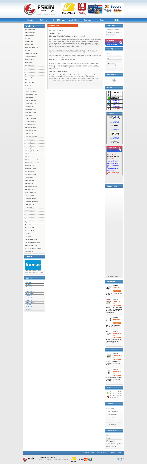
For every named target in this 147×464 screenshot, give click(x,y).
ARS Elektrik (28, 50)
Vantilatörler (28, 233)
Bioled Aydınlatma (29, 65)
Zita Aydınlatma (29, 251)
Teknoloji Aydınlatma (30, 230)
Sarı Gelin (28, 304)
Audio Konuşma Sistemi (31, 56)
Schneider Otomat (29, 210)
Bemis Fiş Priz (28, 62)
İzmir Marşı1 (29, 286)
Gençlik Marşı (29, 293)
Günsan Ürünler (29, 106)
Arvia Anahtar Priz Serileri (31, 53)
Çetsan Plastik (28, 74)
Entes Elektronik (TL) (30, 97)
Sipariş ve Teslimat (102, 452)
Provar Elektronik (29, 204)
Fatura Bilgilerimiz (113, 414)
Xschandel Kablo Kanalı (31, 245)
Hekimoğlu (28, 309)
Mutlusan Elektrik (29, 189)
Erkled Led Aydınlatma (30, 100)
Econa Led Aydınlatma (30, 77)
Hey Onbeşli (29, 306)
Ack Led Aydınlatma (30, 32)
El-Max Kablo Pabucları (31, 82)
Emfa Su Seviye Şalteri (31, 91)
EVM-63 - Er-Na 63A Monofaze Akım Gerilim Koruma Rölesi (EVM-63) (114, 379)
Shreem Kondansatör (30, 216)
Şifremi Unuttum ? (111, 66)
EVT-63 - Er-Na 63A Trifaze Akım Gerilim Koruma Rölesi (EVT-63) (113, 363)
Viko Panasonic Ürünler (31, 239)
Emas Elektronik (29, 88)
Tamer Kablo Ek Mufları (31, 227)
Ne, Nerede (111, 408)
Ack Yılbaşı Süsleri (30, 35)
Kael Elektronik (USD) (30, 174)
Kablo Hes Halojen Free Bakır (32, 159)
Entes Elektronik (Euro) (31, 94)
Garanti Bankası (113, 417)
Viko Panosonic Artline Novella (32, 242)
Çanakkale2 (29, 298)
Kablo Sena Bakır (29, 165)
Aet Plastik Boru (29, 41)
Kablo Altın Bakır (29, 133)
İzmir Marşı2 (29, 289)
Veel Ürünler (28, 236)
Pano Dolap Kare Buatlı (31, 198)
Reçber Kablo (28, 207)
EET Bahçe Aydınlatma (31, 79)
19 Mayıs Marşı (29, 300)
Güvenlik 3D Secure (114, 411)
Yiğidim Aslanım (30, 291)
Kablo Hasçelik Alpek (30, 142)
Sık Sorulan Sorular (88, 452)
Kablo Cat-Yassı (29, 139)
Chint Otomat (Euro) (30, 71)
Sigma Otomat (28, 222)
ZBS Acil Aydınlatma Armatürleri (33, 248)
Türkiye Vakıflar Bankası (115, 421)
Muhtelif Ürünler (29, 183)
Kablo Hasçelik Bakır (30, 148)
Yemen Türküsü (30, 302)
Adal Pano (27, 38)
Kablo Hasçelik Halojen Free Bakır (33, 151)
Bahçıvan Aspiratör (30, 59)
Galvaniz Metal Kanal (30, 103)
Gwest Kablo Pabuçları (31, 112)
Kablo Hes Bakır (29, 156)
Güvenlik (112, 452)
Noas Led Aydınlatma (30, 192)
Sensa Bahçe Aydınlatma (31, 213)
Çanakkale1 (29, 295)
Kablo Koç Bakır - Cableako (32, 162)
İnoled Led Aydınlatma (30, 127)
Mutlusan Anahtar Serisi (31, 186)
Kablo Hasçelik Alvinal (30, 145)
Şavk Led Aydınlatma (30, 224)
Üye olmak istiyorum (112, 68)
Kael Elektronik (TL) (30, 171)
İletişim (119, 452)
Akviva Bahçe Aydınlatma (31, 47)
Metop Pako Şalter (29, 180)
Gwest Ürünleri (29, 115)
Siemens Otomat (29, 219)
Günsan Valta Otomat (30, 109)
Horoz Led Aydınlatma (30, 121)
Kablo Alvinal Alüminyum (31, 136)
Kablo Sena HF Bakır (30, 168)
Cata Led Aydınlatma (30, 68)
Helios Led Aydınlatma (30, 118)
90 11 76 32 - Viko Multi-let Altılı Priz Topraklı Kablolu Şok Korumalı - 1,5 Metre (114, 341)
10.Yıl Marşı (29, 284)
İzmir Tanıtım (29, 282)
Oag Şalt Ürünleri (29, 195)
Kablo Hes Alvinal (29, 153)
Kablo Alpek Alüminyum (31, 130)
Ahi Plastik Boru (29, 44)
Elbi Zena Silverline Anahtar (32, 85)
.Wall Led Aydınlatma (30, 29)
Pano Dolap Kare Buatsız (31, 201)
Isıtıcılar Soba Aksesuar (31, 124)
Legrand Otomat (29, 177)
